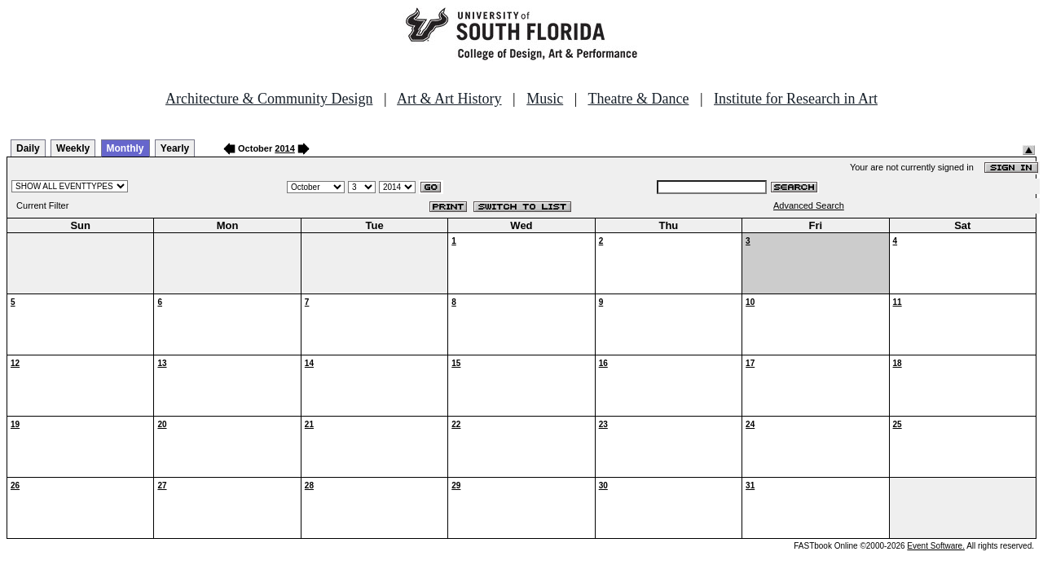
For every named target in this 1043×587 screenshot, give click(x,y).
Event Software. (936, 545)
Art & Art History (449, 98)
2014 (284, 148)
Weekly (73, 148)
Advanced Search (808, 205)
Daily (28, 148)
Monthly (125, 148)
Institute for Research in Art (796, 98)
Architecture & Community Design (268, 98)
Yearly (175, 148)
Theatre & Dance (638, 98)
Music (544, 98)
